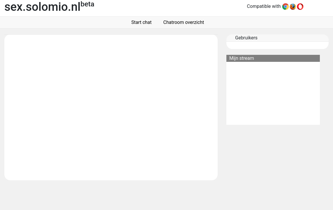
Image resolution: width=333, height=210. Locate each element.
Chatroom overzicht (182, 22)
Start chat (140, 22)
